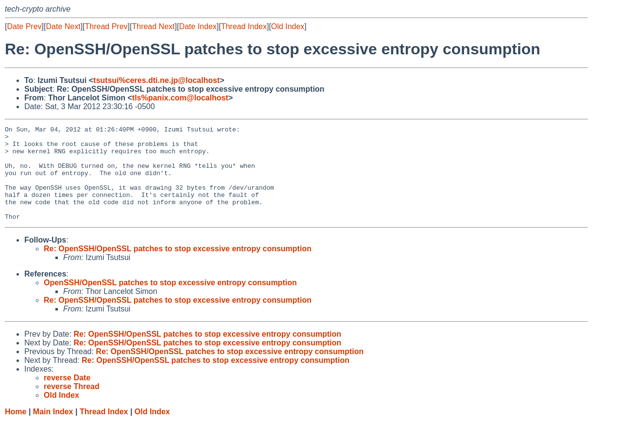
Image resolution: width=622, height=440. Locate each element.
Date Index (197, 26)
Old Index (287, 26)
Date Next (63, 26)
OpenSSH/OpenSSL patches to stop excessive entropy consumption (170, 301)
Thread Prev (106, 26)
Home (15, 430)
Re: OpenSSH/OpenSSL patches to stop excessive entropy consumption (177, 267)
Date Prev (24, 26)
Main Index (53, 430)
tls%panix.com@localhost (180, 98)
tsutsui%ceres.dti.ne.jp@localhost (156, 80)
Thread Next (153, 26)
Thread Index (244, 26)
